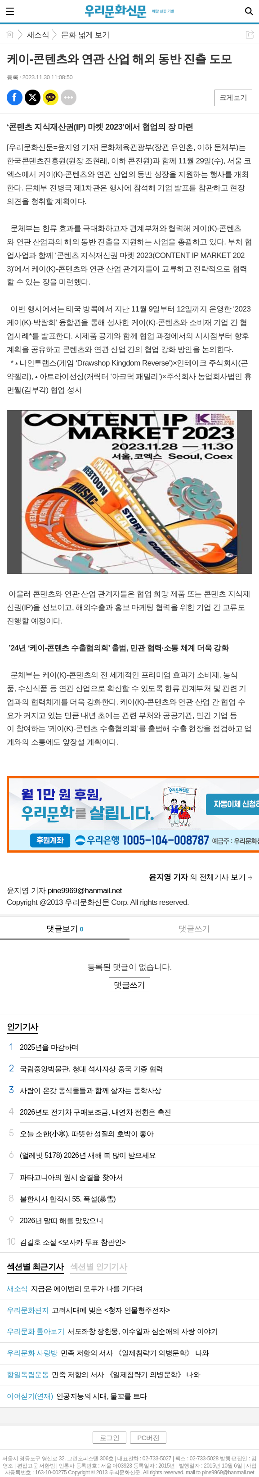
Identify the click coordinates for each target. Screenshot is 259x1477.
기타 (68, 97)
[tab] (35, 1268)
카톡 (50, 97)
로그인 (110, 1437)
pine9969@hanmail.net (85, 890)
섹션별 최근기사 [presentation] (35, 1266)
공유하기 (250, 34)
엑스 (32, 97)
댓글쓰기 (194, 928)
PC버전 (148, 1437)
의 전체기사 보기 (197, 877)
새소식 (38, 35)
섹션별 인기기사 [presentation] (98, 1266)
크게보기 (233, 97)
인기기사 (22, 1026)
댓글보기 (64, 928)
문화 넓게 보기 (85, 35)
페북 (14, 97)
